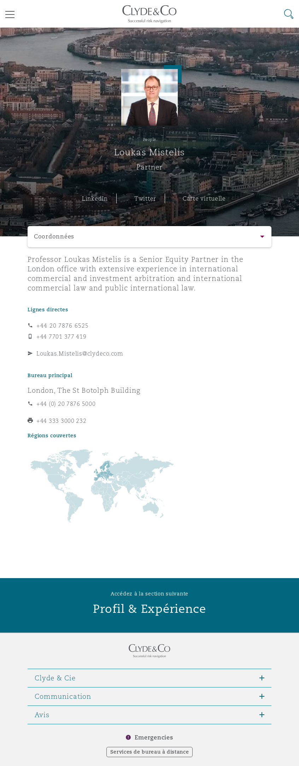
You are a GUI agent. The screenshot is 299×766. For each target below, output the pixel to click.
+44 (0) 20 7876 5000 (66, 403)
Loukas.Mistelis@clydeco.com (79, 353)
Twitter (145, 198)
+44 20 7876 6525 (62, 325)
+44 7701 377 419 (61, 336)
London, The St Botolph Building (84, 390)
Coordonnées (54, 236)
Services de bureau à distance (149, 752)
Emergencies (154, 737)
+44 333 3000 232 (61, 420)
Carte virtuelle (204, 198)
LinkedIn (95, 198)
